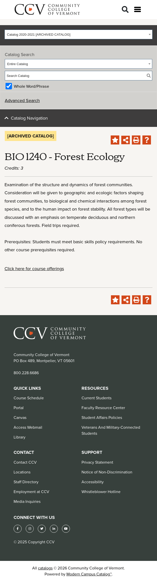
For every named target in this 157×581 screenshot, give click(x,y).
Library (19, 437)
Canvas (20, 417)
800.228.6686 (26, 372)
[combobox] (78, 34)
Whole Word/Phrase (31, 86)
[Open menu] (137, 9)
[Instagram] (30, 529)
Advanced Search (22, 100)
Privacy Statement (97, 462)
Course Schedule (29, 398)
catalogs (45, 568)
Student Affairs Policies (102, 417)
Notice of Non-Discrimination (107, 472)
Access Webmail (28, 427)
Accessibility (93, 482)
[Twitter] (42, 529)
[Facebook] (18, 529)
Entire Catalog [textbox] (17, 64)
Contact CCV (25, 462)
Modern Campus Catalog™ (89, 574)
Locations (22, 472)
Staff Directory (26, 482)
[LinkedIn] (54, 529)
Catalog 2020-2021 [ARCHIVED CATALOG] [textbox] (38, 34)
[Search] (125, 10)
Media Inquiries (27, 501)
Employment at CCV (31, 491)
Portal (19, 407)
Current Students (96, 398)
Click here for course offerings (34, 268)
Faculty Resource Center (103, 407)
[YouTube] (66, 529)
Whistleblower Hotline (101, 491)
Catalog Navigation (29, 118)
